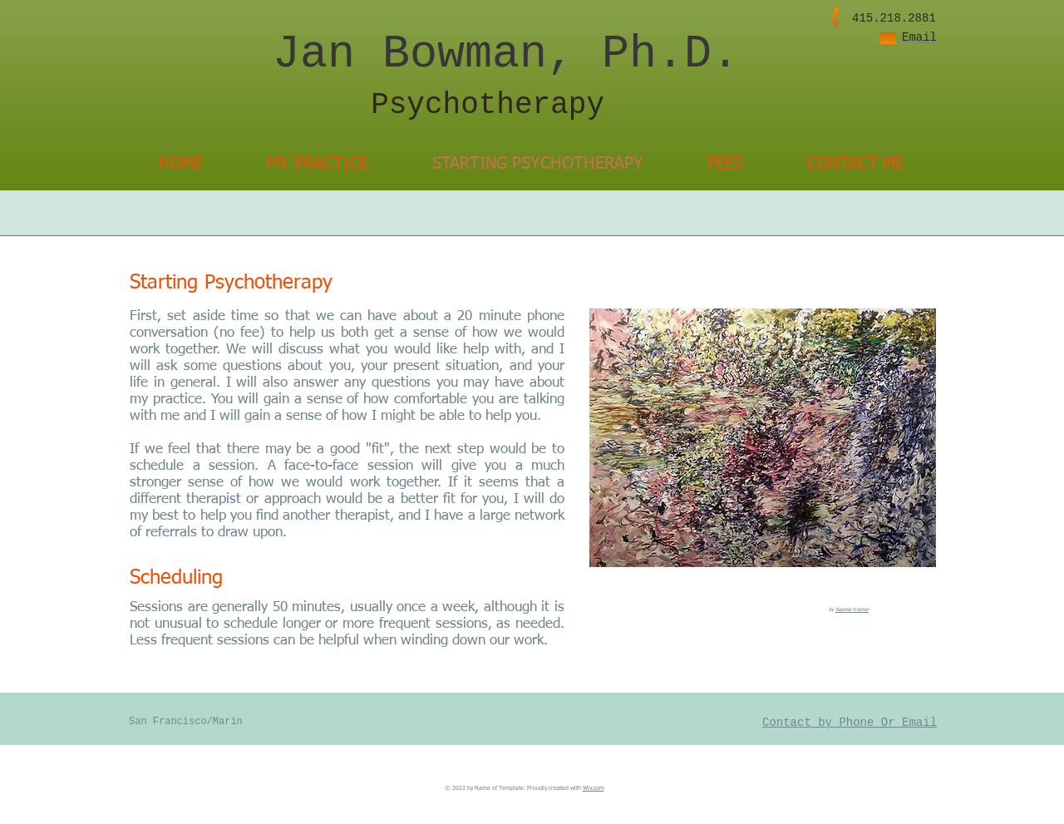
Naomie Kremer (852, 609)
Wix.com (593, 789)
